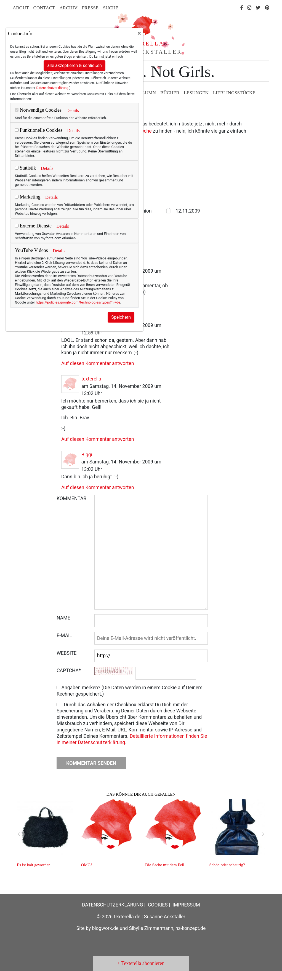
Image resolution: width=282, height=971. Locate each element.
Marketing (27, 197)
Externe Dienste (33, 226)
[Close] (139, 33)
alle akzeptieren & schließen (74, 65)
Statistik (25, 168)
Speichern (121, 317)
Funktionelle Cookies (38, 130)
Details (72, 110)
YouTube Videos (31, 250)
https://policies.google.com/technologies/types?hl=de (78, 302)
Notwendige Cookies (38, 110)
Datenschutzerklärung (52, 88)
